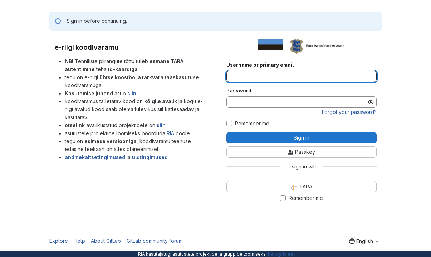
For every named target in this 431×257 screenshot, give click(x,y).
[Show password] (371, 102)
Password (238, 91)
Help (79, 241)
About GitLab (106, 241)
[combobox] (364, 241)
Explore (58, 241)
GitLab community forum (155, 241)
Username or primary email (260, 65)
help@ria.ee (280, 254)
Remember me (252, 123)
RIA (170, 133)
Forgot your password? (349, 112)
